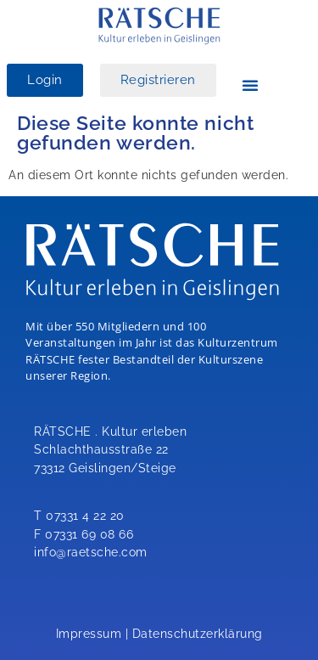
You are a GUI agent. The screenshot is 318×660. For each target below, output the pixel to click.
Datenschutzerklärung (197, 633)
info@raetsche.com (91, 551)
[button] (250, 85)
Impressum (89, 633)
